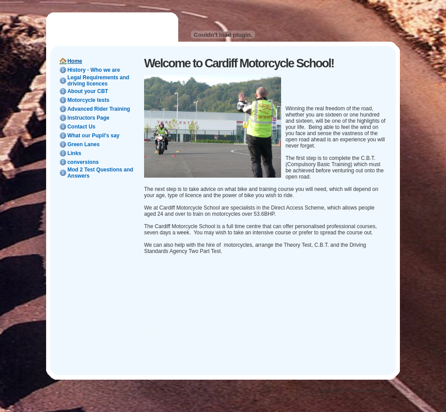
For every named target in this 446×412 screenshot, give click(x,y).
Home (74, 61)
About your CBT (87, 91)
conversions (83, 162)
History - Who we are (93, 70)
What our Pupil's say (93, 135)
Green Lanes (83, 144)
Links (74, 153)
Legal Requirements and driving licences (98, 80)
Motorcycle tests (88, 100)
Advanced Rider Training (98, 109)
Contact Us (81, 127)
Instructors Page (88, 118)
